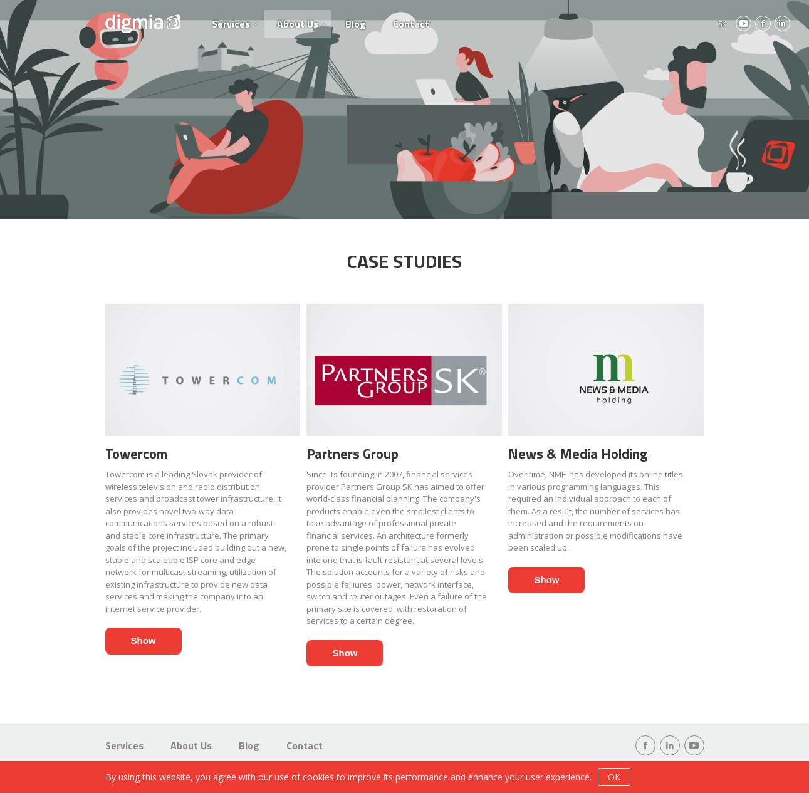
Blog (355, 23)
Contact (411, 23)
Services (231, 23)
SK (722, 23)
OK (614, 777)
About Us (297, 23)
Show (143, 640)
